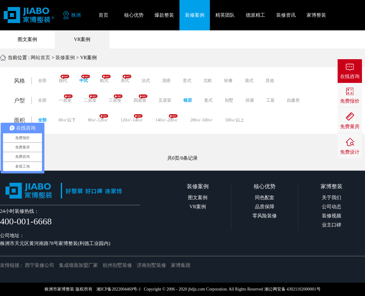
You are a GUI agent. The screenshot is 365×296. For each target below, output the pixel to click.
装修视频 (331, 215)
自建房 (293, 100)
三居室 (116, 98)
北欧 (207, 80)
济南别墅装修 (151, 265)
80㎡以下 (67, 120)
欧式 (105, 79)
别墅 (229, 100)
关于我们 (331, 197)
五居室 (164, 100)
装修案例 (65, 57)
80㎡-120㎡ (98, 118)
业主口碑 (331, 224)
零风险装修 (264, 215)
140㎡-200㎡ (166, 118)
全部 (42, 80)
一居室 (66, 98)
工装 (270, 100)
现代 (64, 79)
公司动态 (331, 206)
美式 (126, 79)
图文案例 (27, 39)
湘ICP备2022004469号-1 (118, 289)
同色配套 (264, 197)
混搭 (166, 80)
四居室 (141, 98)
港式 (249, 80)
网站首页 (40, 57)
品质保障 (264, 206)
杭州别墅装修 (117, 265)
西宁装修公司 (39, 265)
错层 (187, 100)
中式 (84, 79)
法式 (145, 80)
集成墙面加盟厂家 (78, 265)
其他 (270, 80)
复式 (208, 100)
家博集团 (180, 265)
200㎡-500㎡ (201, 120)
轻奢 (228, 80)
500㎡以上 (234, 120)
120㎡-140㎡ (131, 118)
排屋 (249, 100)
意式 (187, 80)
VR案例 (82, 39)
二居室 (91, 98)
